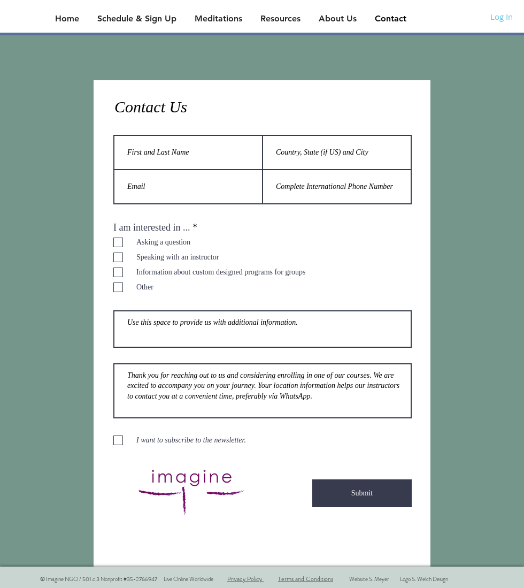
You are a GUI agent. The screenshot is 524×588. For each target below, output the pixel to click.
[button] (138, 18)
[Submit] (362, 493)
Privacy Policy (245, 579)
